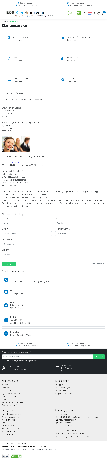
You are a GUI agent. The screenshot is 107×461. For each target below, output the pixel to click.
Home (4, 21)
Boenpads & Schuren (11, 428)
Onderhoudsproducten (12, 414)
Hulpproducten (8, 425)
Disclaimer (25, 449)
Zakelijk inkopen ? (9, 405)
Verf (3, 422)
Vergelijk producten (63, 393)
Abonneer (99, 357)
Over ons (6, 387)
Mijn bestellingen (62, 387)
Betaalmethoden (9, 396)
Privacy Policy (7, 399)
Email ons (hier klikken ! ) (12, 162)
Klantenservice (14, 21)
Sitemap (44, 449)
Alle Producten (8, 434)
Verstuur (8, 264)
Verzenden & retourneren (13, 402)
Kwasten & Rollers (10, 431)
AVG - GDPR (7, 390)
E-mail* (5, 229)
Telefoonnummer (62, 229)
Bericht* (5, 249)
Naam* (5, 218)
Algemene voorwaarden (12, 393)
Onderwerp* (7, 239)
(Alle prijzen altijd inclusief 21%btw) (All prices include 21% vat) (24, 446)
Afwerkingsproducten (11, 417)
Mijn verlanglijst (61, 390)
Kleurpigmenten (8, 419)
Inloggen (59, 384)
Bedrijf (58, 218)
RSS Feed (52, 449)
